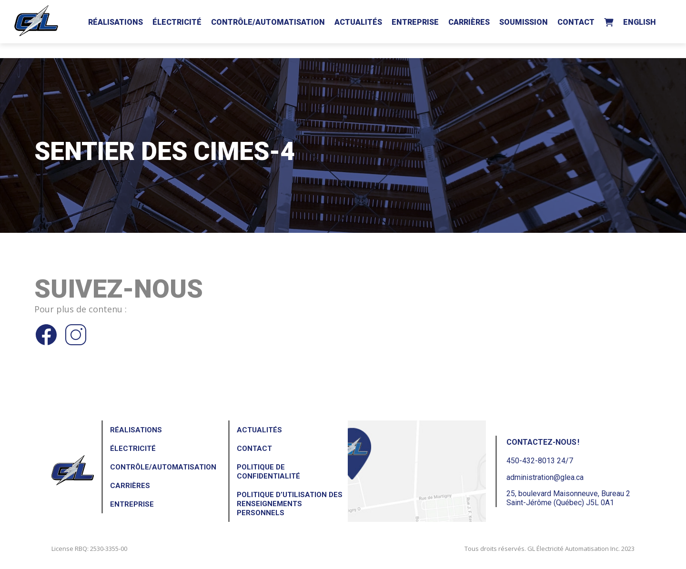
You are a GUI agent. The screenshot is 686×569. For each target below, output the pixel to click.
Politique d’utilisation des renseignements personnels (290, 503)
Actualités (358, 22)
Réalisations (115, 22)
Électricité (177, 22)
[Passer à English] (639, 20)
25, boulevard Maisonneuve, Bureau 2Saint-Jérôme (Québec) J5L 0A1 (568, 498)
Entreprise (415, 22)
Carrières (469, 22)
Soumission (523, 22)
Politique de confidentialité (268, 471)
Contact (576, 22)
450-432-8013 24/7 (539, 460)
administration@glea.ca (545, 477)
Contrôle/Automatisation (268, 22)
